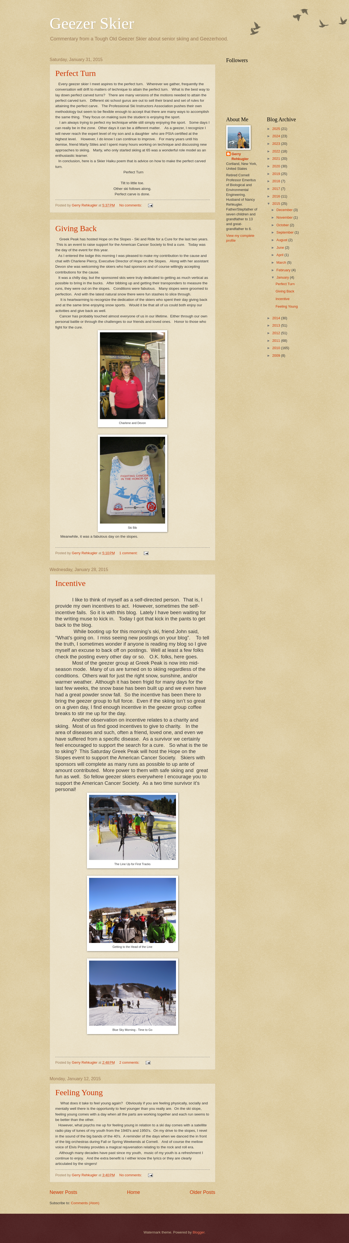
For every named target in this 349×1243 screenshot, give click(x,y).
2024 (276, 136)
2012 (276, 333)
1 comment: (129, 553)
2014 (276, 318)
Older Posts (202, 1192)
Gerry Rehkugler (240, 156)
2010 (276, 348)
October (283, 225)
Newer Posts (63, 1192)
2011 (276, 341)
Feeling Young (79, 1092)
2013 (276, 325)
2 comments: (129, 1062)
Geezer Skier (92, 23)
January (283, 277)
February (283, 270)
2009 (276, 355)
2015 (276, 204)
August (282, 240)
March (281, 262)
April (280, 255)
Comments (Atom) (85, 1203)
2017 (276, 189)
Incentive (70, 583)
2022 (276, 151)
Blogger (199, 1232)
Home (133, 1192)
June (280, 248)
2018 (276, 181)
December (285, 210)
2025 (276, 129)
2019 (276, 174)
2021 (276, 159)
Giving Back (76, 228)
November (285, 217)
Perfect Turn (75, 73)
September (285, 232)
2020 (276, 166)
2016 (276, 196)
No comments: (131, 205)
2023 (276, 144)
